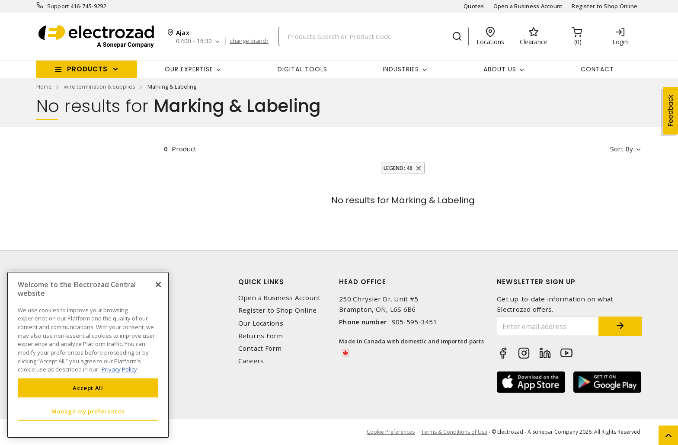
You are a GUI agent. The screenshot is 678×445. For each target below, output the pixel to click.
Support (58, 6)
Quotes (474, 6)
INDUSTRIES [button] (401, 69)
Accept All (88, 388)
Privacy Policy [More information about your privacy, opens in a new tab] (119, 369)
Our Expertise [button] (189, 69)
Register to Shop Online (604, 6)
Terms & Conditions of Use (454, 431)
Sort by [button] (621, 148)
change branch (249, 41)
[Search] (373, 36)
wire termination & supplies (99, 86)
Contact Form (260, 348)
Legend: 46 (398, 168)
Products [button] (87, 69)
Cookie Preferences (391, 432)
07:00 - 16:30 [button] (194, 41)
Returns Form (260, 336)
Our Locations (260, 323)
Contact (597, 69)
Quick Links (261, 281)
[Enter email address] (548, 326)
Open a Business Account (528, 6)
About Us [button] (499, 69)
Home (44, 86)
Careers (251, 361)
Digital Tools (302, 69)
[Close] (158, 284)
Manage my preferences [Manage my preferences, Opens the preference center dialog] (88, 411)
